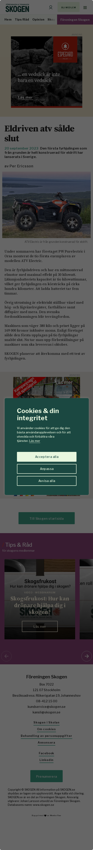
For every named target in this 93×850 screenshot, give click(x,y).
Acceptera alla (46, 457)
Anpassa (47, 469)
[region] (46, 425)
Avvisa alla (46, 481)
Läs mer (34, 441)
